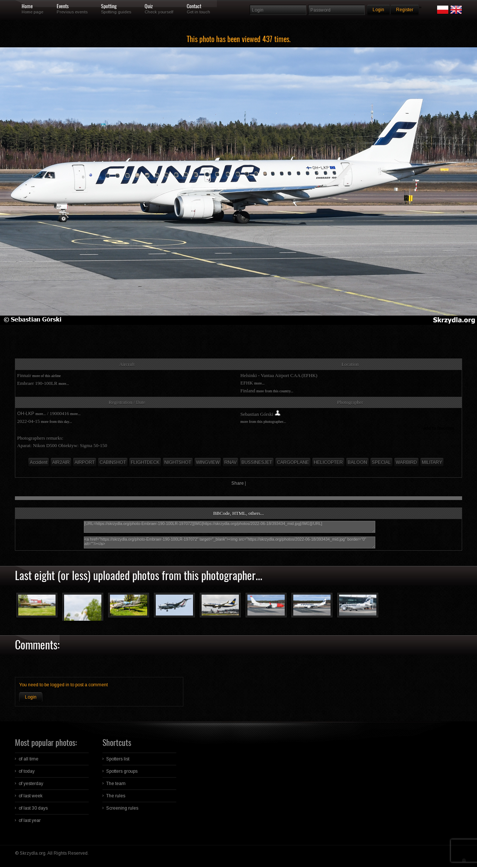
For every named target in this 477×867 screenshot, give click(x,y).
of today (27, 771)
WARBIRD (406, 462)
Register (404, 9)
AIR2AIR (61, 462)
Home (27, 6)
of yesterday (31, 783)
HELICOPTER (328, 462)
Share (237, 483)
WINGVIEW (207, 462)
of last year (30, 820)
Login (31, 697)
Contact (194, 6)
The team (116, 783)
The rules (115, 795)
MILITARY (432, 462)
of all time (28, 759)
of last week (30, 795)
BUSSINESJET (256, 462)
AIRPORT (85, 462)
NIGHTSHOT (177, 462)
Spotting (109, 6)
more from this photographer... (263, 422)
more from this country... (274, 391)
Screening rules (122, 808)
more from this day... (56, 422)
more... (64, 384)
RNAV (230, 462)
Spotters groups (122, 771)
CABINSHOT (112, 462)
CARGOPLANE (293, 462)
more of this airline (46, 376)
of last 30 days (33, 808)
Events (63, 6)
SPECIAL (381, 462)
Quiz (149, 6)
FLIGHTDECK (145, 462)
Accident (38, 462)
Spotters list (117, 759)
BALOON (357, 462)
